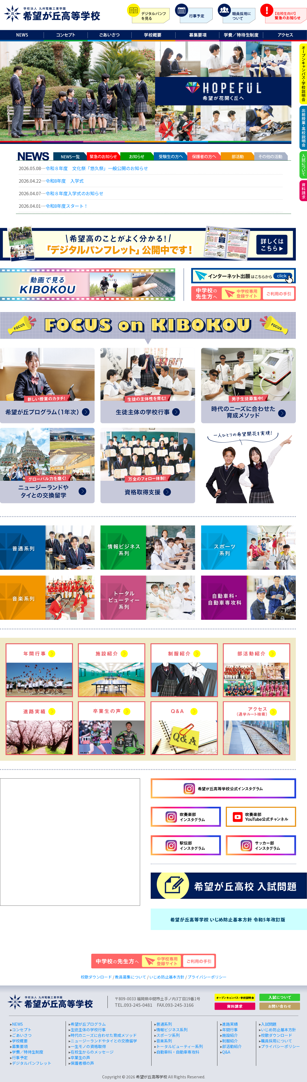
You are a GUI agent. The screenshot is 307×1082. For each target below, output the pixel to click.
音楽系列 (164, 1041)
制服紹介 (230, 1041)
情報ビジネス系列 (172, 1029)
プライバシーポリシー (207, 977)
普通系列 (164, 1024)
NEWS (17, 1024)
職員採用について (276, 1041)
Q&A (226, 1052)
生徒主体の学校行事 (88, 1029)
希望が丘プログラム (88, 1024)
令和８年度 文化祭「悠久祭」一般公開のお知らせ (96, 168)
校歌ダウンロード (96, 977)
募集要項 (20, 1046)
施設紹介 (230, 1035)
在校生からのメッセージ (92, 1052)
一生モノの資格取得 (88, 1046)
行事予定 (20, 1057)
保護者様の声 (82, 1063)
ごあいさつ (22, 1035)
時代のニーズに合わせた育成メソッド (104, 1035)
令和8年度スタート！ (66, 205)
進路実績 (230, 1024)
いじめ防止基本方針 (166, 977)
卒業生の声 (80, 1057)
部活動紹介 (232, 1046)
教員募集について (130, 977)
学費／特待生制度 (27, 1052)
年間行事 (230, 1029)
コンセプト (22, 1029)
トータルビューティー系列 (179, 1046)
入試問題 (269, 1024)
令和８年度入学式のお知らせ (74, 193)
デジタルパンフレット (31, 1063)
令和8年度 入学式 (64, 180)
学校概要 (20, 1041)
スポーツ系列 (168, 1035)
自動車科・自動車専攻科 (177, 1052)
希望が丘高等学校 (151, 1076)
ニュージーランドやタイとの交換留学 (104, 1041)
